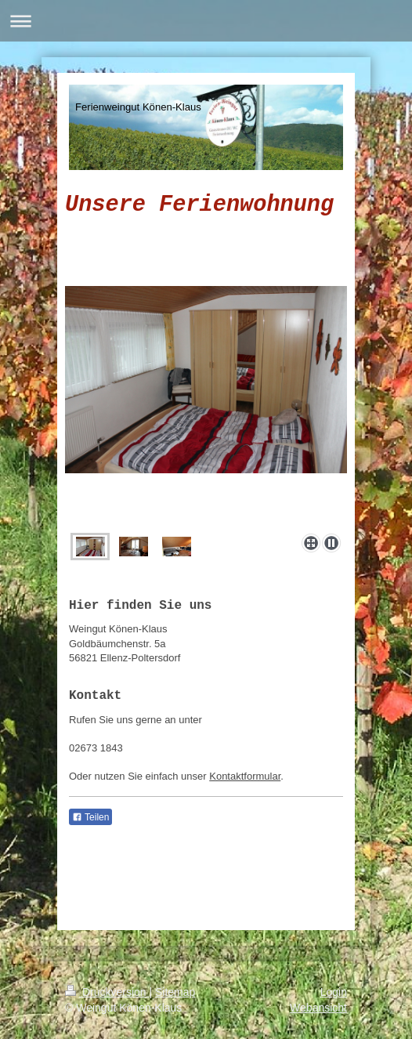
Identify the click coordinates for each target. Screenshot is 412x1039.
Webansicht (318, 1007)
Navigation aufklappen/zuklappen (206, 21)
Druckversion (107, 992)
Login (333, 992)
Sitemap (175, 992)
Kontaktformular (244, 776)
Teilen (90, 817)
